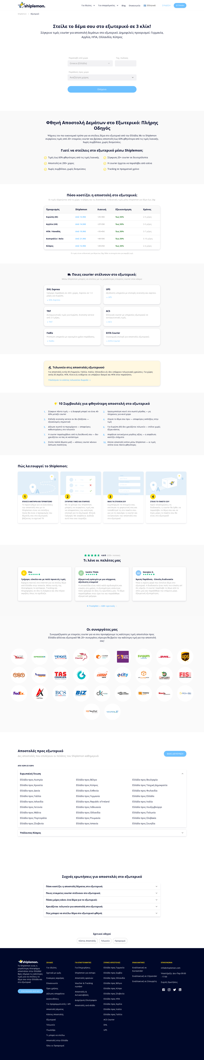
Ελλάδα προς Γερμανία (88, 796)
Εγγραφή (180, 5)
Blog (124, 5)
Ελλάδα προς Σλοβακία (144, 818)
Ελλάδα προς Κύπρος (87, 785)
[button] (102, 773)
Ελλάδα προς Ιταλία (142, 801)
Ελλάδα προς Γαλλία (30, 796)
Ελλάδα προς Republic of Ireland (92, 801)
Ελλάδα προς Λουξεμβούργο (147, 807)
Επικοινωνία (134, 5)
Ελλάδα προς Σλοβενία (32, 823)
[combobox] (90, 63)
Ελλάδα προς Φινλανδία (144, 790)
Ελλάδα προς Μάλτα (30, 812)
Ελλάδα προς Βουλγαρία (145, 779)
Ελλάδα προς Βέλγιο (86, 779)
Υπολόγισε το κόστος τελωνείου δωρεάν (69, 380)
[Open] (133, 77)
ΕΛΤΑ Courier (113, 341)
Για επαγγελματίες (108, 5)
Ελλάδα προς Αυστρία (31, 779)
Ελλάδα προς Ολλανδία (88, 812)
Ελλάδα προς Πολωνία (144, 812)
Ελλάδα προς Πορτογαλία (33, 818)
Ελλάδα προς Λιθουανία (88, 807)
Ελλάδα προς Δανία (30, 790)
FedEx (50, 341)
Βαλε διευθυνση (175, 754)
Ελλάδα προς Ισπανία (87, 823)
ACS (109, 322)
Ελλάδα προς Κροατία (31, 785)
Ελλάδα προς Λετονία (31, 807)
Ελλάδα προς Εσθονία (87, 790)
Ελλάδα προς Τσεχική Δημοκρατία (149, 785)
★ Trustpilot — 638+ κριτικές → (102, 606)
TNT (50, 322)
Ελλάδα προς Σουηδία (143, 823)
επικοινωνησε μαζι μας (30, 991)
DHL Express (53, 300)
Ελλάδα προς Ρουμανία (88, 818)
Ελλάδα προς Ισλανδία (31, 801)
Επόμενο (102, 89)
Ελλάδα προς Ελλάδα (143, 796)
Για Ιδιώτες (88, 5)
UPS (109, 297)
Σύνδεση (166, 5)
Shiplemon (22, 14)
